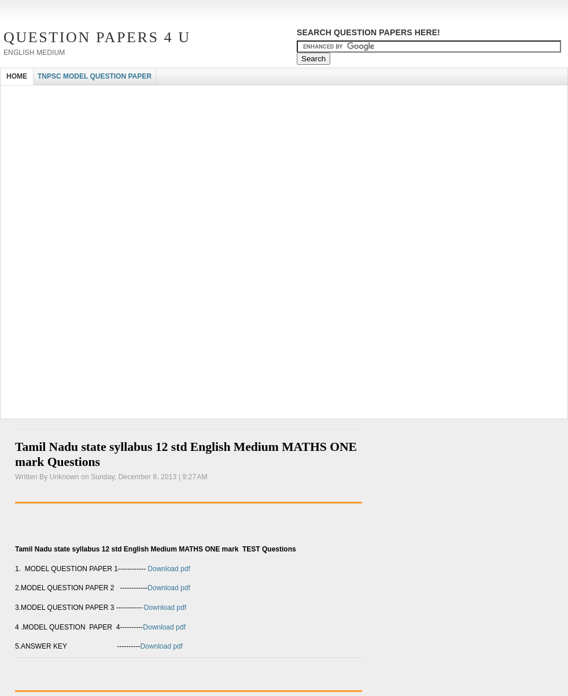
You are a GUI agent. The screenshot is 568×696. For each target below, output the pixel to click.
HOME (16, 76)
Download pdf (168, 569)
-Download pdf (164, 608)
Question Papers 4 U (97, 37)
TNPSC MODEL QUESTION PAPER (95, 76)
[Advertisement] (136, 172)
